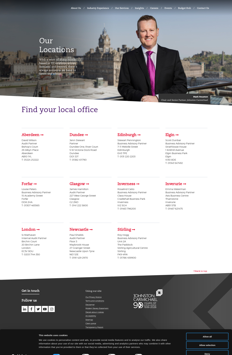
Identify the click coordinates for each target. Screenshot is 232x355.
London (29, 229)
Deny (207, 346)
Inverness (126, 184)
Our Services (122, 8)
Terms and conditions (95, 301)
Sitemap (89, 319)
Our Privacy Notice (94, 297)
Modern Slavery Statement (97, 308)
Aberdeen (30, 135)
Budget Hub (184, 8)
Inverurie (173, 184)
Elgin (169, 135)
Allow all (207, 329)
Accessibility (91, 316)
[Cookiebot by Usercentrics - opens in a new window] (19, 349)
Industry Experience (98, 8)
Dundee (77, 135)
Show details (155, 349)
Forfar (27, 184)
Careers (154, 8)
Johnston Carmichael (33, 7)
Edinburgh (126, 135)
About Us (76, 8)
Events (168, 8)
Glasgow (77, 184)
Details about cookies (95, 312)
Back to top (201, 270)
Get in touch (30, 290)
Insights (139, 8)
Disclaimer (90, 304)
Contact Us (203, 8)
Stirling (124, 229)
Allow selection (207, 338)
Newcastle (79, 229)
